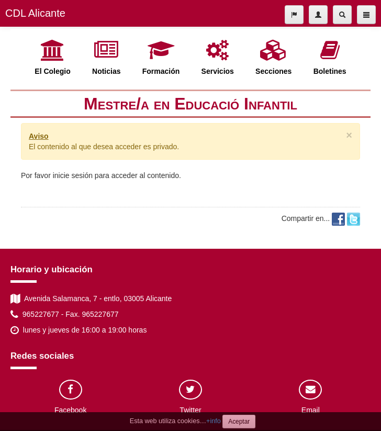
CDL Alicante (35, 13)
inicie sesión (73, 175)
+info (213, 421)
